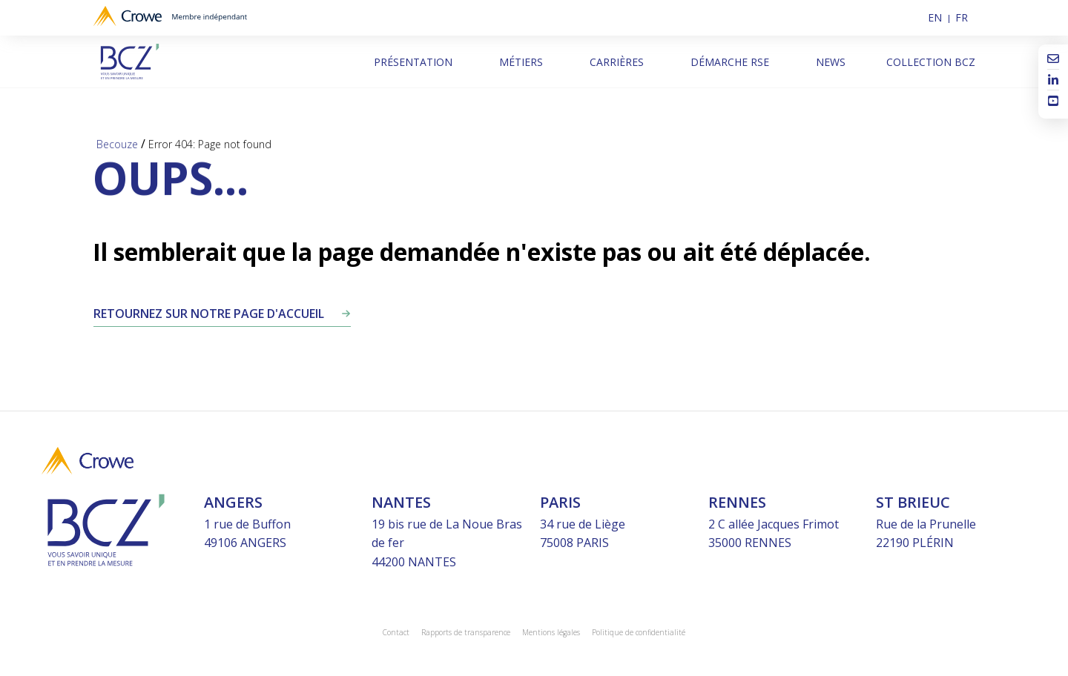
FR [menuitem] (961, 17)
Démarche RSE (729, 62)
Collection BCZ (930, 62)
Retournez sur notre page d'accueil (208, 313)
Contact (396, 632)
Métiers (521, 62)
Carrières (617, 62)
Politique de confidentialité (638, 632)
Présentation (413, 62)
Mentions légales (551, 632)
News (831, 62)
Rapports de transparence (465, 632)
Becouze (117, 145)
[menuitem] (938, 17)
